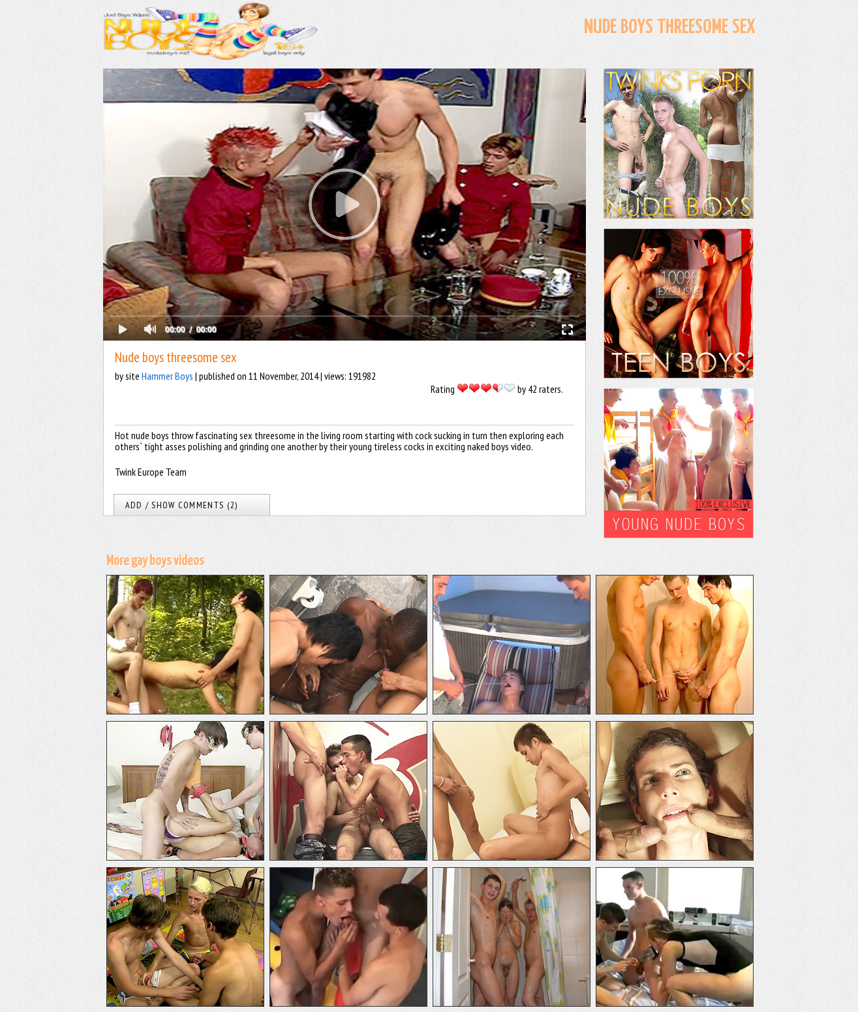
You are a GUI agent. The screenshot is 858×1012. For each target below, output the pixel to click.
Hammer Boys (167, 375)
